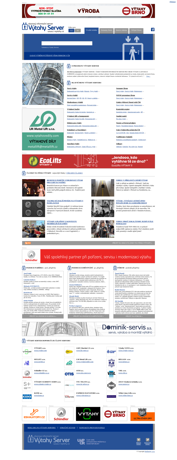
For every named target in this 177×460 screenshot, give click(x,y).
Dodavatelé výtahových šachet (76, 112)
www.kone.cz (39, 395)
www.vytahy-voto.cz (126, 350)
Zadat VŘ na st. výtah (88, 146)
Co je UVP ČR (120, 132)
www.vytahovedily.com (84, 362)
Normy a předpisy (89, 132)
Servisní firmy (71, 98)
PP (80, 98)
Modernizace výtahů (75, 102)
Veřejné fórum (136, 30)
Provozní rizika (92, 105)
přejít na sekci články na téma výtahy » (132, 243)
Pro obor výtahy (121, 119)
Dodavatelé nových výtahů (75, 91)
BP (142, 112)
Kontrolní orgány (123, 109)
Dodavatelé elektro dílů (74, 126)
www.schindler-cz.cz (41, 373)
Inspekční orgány (121, 112)
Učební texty (142, 139)
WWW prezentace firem (125, 95)
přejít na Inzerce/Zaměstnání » (88, 316)
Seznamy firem (106, 30)
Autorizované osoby (134, 112)
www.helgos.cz (124, 362)
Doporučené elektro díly (89, 126)
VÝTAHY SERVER (43, 27)
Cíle (127, 132)
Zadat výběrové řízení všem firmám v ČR (50, 55)
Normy (118, 126)
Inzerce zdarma (121, 30)
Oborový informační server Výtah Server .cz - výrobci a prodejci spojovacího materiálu (46, 441)
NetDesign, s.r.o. (150, 451)
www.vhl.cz (123, 373)
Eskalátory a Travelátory (76, 130)
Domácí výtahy (71, 139)
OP (78, 98)
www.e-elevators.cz (83, 395)
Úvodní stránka (91, 30)
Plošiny (70, 137)
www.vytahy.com (40, 350)
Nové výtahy (72, 88)
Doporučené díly (90, 119)
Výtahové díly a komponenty (78, 116)
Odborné (119, 146)
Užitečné (125, 146)
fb (152, 29)
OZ (83, 98)
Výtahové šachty (73, 109)
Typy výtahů (94, 91)
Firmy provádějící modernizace (76, 105)
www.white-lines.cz (126, 395)
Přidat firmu (138, 443)
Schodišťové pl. (82, 139)
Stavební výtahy (73, 144)
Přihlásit (173, 2)
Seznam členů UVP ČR (137, 132)
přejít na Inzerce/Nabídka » (43, 316)
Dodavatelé (70, 132)
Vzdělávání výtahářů (124, 137)
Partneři (140, 146)
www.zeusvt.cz (124, 384)
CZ (71, 30)
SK (78, 30)
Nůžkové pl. (91, 139)
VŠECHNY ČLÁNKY (74, 173)
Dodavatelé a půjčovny (74, 146)
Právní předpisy (139, 126)
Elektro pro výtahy (74, 123)
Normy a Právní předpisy (126, 123)
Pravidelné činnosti (127, 126)
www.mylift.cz (39, 362)
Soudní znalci (121, 116)
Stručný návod (67, 428)
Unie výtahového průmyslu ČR (128, 130)
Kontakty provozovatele (92, 428)
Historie (86, 91)
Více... (148, 76)
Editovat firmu (147, 443)
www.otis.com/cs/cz (83, 373)
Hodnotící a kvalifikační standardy (126, 139)
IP (85, 98)
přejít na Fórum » (134, 316)
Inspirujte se (90, 112)
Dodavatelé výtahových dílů (75, 119)
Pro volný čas (133, 146)
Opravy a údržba (92, 98)
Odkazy (119, 144)
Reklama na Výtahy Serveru (42, 428)
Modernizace (138, 91)
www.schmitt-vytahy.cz (42, 384)
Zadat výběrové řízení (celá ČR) (128, 102)
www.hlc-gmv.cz (82, 350)
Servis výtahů (72, 95)
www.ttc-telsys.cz (82, 384)
